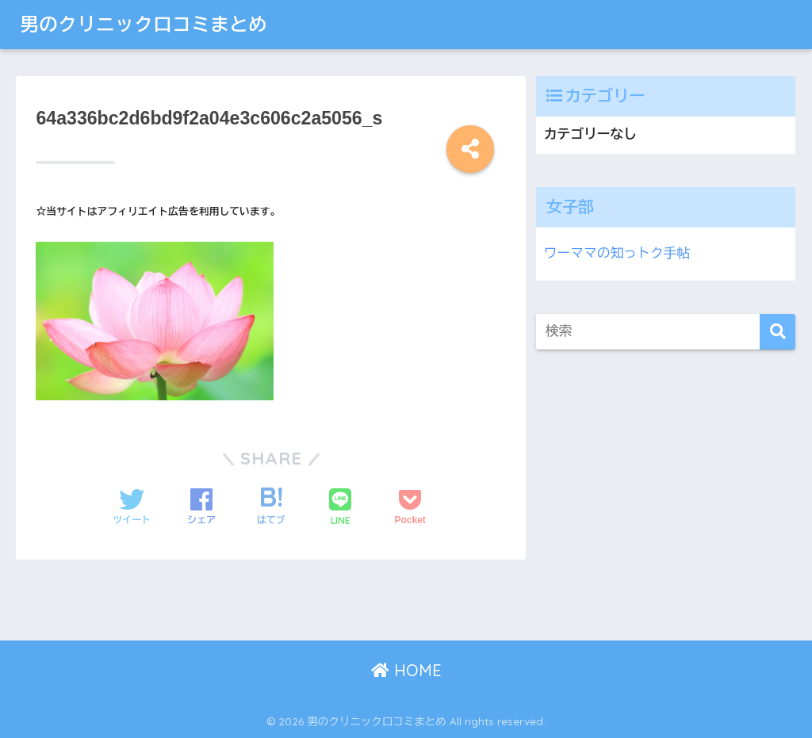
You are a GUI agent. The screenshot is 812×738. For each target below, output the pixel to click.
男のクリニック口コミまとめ (143, 24)
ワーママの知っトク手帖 (617, 253)
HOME (406, 670)
